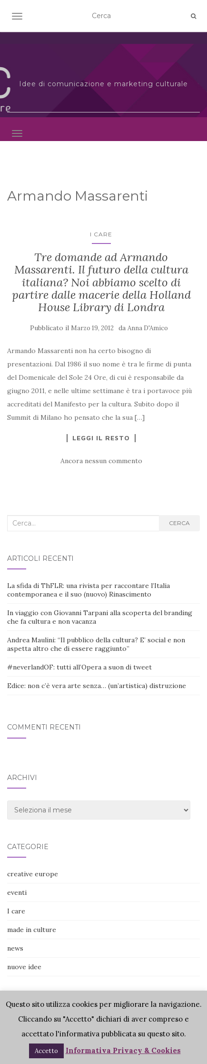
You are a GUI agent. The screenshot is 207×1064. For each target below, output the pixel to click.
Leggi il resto (101, 438)
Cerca (179, 523)
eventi (17, 892)
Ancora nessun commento (101, 460)
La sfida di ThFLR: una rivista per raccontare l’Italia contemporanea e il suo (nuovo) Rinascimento (88, 589)
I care (101, 234)
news (15, 948)
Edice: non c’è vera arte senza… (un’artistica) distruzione (96, 685)
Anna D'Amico (148, 328)
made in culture (31, 929)
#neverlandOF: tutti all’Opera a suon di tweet (79, 667)
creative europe (32, 874)
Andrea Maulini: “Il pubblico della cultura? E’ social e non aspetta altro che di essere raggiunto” (96, 644)
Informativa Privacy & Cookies (123, 1050)
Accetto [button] (46, 1051)
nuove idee (24, 967)
